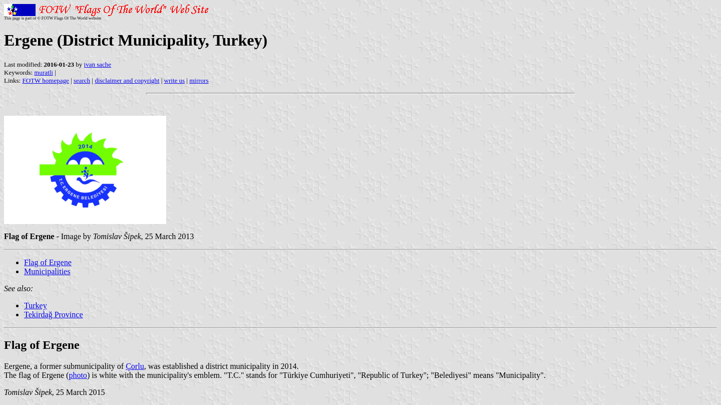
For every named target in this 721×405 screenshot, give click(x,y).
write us (174, 80)
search (82, 80)
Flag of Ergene (48, 262)
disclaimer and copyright (127, 80)
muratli (43, 72)
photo (78, 375)
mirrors (198, 80)
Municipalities (47, 271)
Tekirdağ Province (53, 314)
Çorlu (135, 366)
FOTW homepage (45, 80)
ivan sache (98, 64)
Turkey (35, 305)
